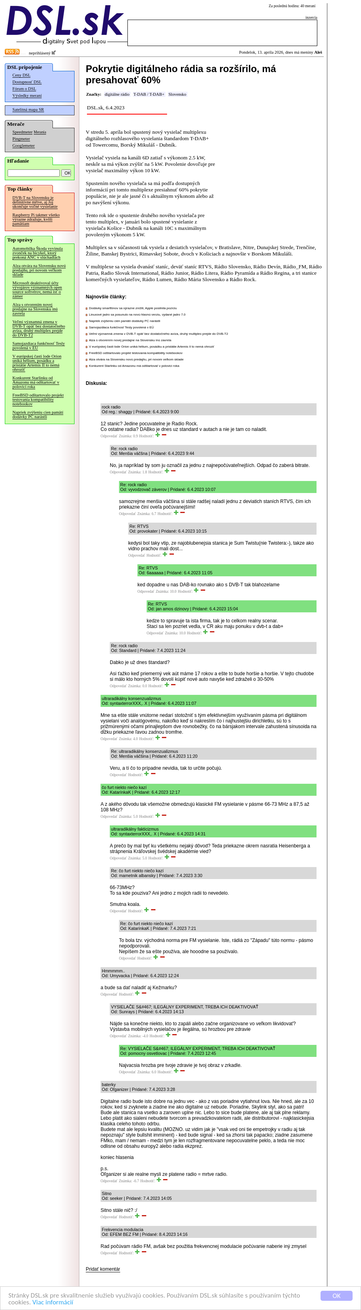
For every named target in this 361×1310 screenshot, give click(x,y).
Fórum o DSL (24, 89)
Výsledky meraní (27, 95)
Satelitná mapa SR (28, 109)
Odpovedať (109, 436)
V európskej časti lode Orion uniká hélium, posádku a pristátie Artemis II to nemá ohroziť (36, 363)
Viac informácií (52, 1303)
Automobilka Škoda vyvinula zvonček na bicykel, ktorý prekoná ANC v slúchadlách (37, 253)
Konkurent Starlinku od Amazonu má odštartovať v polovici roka (35, 382)
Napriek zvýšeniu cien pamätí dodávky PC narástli (37, 414)
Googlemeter (23, 145)
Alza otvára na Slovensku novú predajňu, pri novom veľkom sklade (39, 270)
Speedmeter (22, 132)
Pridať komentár (103, 1269)
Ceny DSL (21, 75)
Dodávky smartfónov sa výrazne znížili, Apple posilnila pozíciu (133, 308)
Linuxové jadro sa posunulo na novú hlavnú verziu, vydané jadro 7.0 (137, 314)
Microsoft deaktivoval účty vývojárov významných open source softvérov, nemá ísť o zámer (37, 289)
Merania (40, 132)
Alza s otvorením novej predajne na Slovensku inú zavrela (35, 309)
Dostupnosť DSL (27, 82)
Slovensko (177, 94)
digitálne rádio (117, 94)
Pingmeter (21, 139)
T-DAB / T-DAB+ (148, 94)
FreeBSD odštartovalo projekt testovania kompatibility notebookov (38, 399)
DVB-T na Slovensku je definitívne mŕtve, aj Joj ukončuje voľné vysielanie (35, 202)
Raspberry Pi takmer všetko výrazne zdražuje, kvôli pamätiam (36, 219)
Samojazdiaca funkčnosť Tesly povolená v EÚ (38, 345)
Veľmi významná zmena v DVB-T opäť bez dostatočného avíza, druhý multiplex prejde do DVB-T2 (38, 328)
